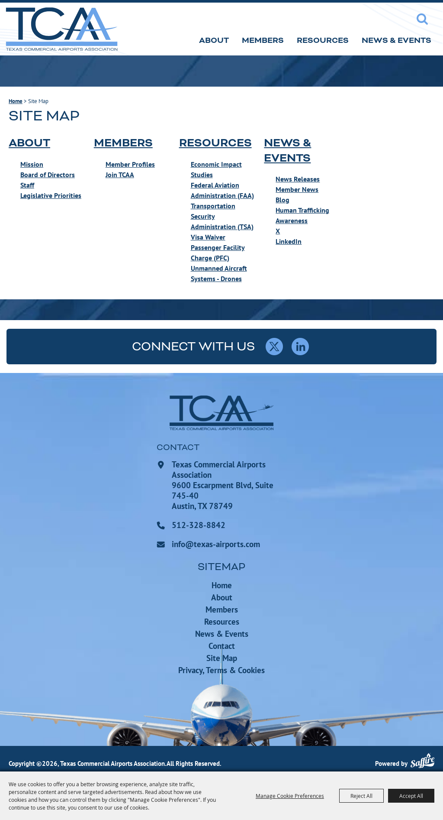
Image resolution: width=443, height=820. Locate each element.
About (214, 40)
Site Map (221, 658)
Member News (297, 189)
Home (15, 101)
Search (422, 19)
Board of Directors (47, 174)
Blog (282, 199)
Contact (222, 646)
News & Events (396, 40)
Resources (323, 40)
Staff (27, 185)
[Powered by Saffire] (422, 762)
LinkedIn (289, 241)
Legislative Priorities (50, 195)
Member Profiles (130, 164)
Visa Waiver (208, 237)
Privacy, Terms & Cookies (221, 670)
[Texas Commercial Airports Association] (61, 29)
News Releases (298, 179)
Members (263, 40)
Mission (31, 164)
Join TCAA (120, 174)
